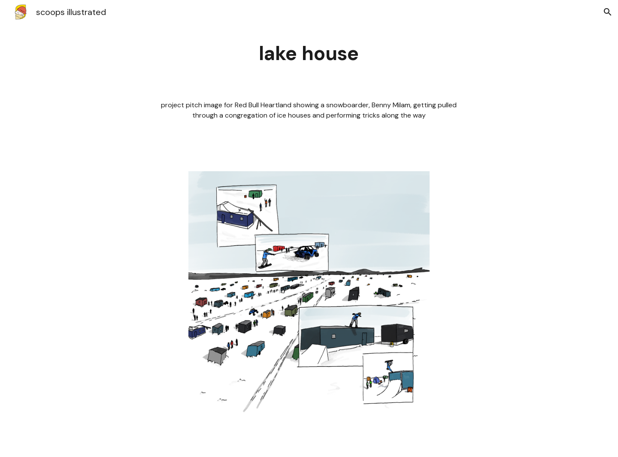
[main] (309, 53)
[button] (607, 12)
